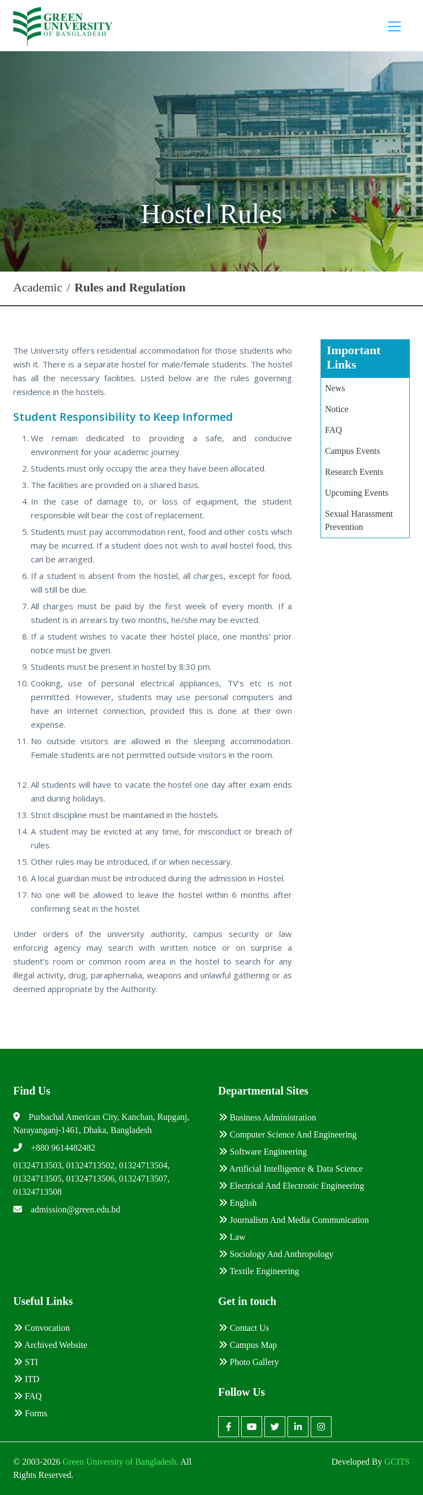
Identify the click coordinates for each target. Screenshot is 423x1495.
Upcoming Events (356, 492)
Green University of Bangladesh (118, 1461)
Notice (337, 409)
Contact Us (244, 1327)
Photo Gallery (249, 1362)
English (238, 1202)
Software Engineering (263, 1151)
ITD (27, 1379)
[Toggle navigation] (394, 26)
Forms (30, 1413)
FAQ (333, 430)
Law (232, 1237)
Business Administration (267, 1117)
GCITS (397, 1461)
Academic (37, 287)
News (335, 388)
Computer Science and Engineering (288, 1134)
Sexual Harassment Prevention (359, 520)
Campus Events (352, 451)
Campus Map (248, 1345)
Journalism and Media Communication (294, 1220)
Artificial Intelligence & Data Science (291, 1168)
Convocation (42, 1327)
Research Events (354, 471)
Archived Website (51, 1345)
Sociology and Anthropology (276, 1254)
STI (26, 1362)
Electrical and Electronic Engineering (291, 1185)
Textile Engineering (259, 1271)
